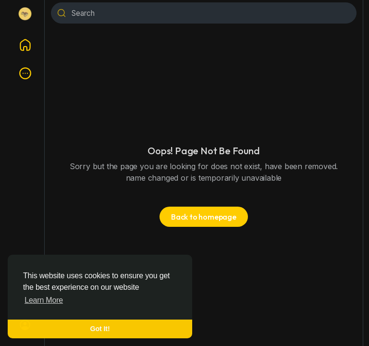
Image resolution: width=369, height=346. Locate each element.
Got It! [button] (100, 329)
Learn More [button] (44, 300)
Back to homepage (203, 217)
